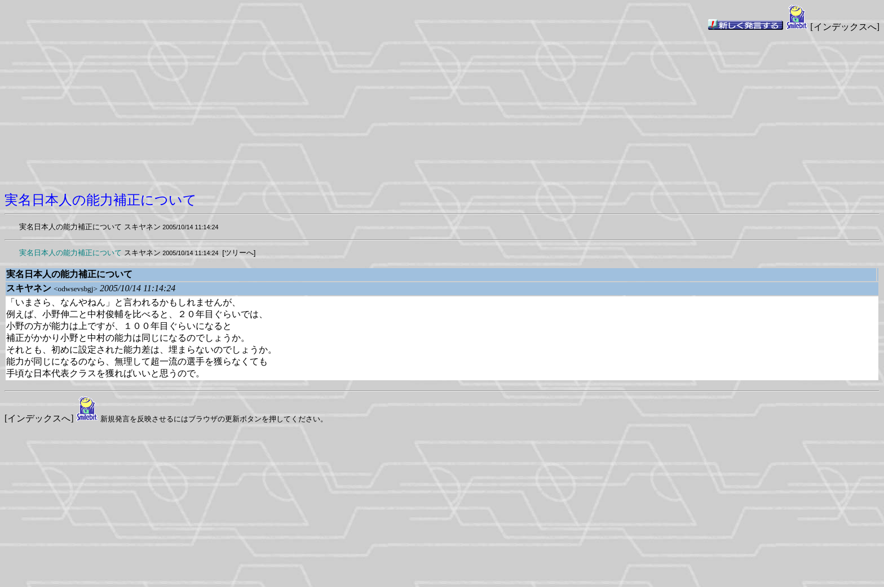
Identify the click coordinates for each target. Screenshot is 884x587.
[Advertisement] (442, 112)
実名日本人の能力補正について (70, 227)
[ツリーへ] (238, 252)
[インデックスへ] (844, 27)
